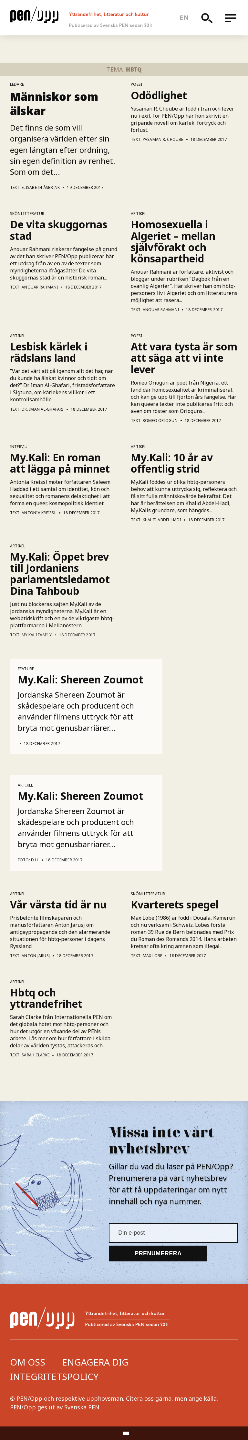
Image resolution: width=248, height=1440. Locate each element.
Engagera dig (95, 1362)
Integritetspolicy (54, 1376)
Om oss (27, 1362)
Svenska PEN (81, 1407)
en (184, 17)
